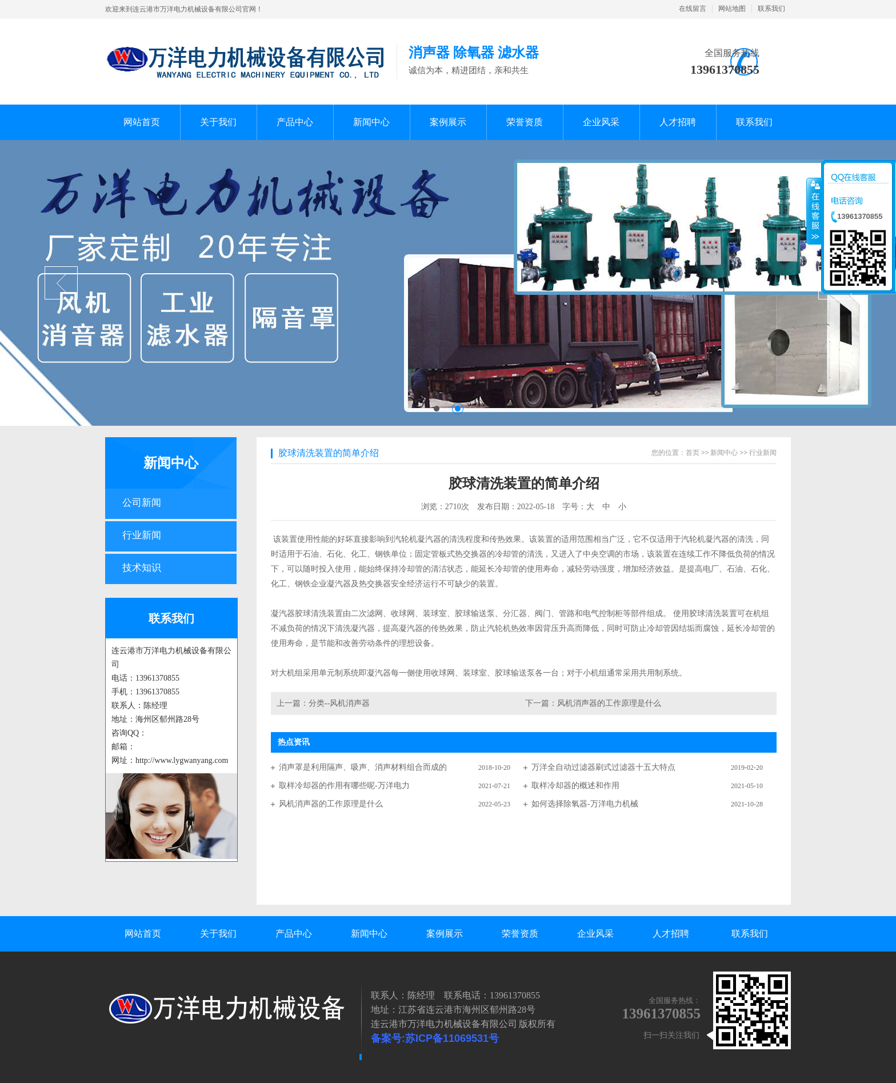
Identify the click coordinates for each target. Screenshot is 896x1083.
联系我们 (771, 9)
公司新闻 (141, 502)
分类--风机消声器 (339, 703)
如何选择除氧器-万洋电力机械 (584, 804)
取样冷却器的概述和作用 (575, 785)
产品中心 (293, 933)
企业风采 (595, 933)
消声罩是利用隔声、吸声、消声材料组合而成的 (363, 767)
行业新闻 (141, 535)
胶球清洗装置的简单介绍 (328, 453)
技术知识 (141, 567)
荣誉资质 (520, 933)
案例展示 (444, 933)
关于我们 (218, 933)
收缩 (814, 211)
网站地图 (732, 9)
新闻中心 (170, 462)
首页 (692, 453)
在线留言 (692, 9)
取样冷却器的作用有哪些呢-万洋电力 (344, 785)
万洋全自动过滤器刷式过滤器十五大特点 (603, 767)
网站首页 (143, 933)
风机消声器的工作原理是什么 (609, 703)
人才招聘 (671, 933)
